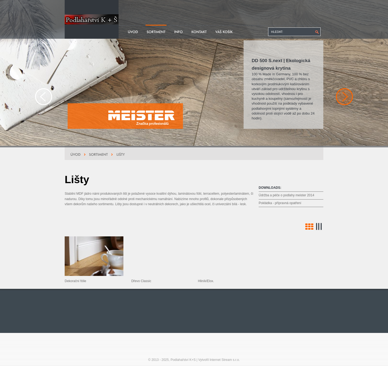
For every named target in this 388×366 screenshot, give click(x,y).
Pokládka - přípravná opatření (280, 203)
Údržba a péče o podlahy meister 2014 (286, 195)
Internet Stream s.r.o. (225, 360)
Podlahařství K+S (183, 360)
